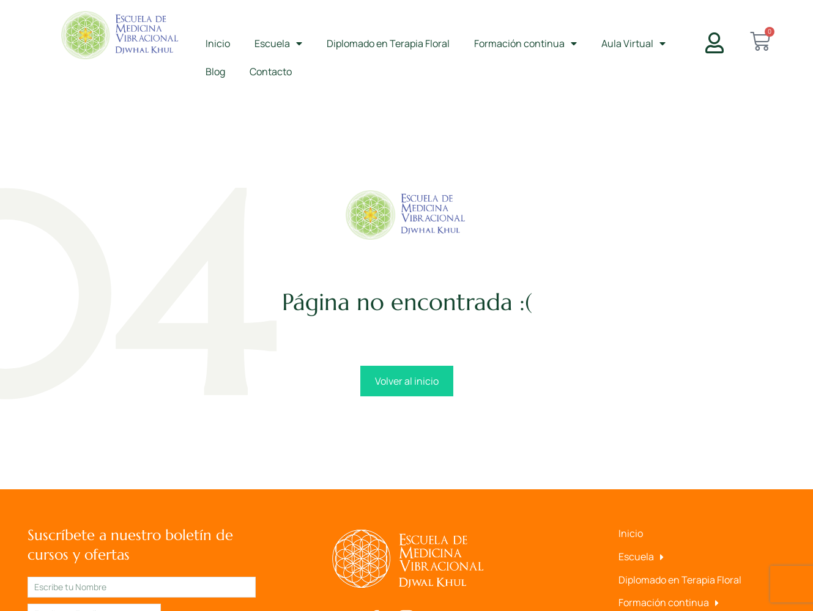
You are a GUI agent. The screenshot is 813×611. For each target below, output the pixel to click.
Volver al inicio (407, 381)
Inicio (218, 43)
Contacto (271, 71)
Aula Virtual (633, 43)
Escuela (278, 43)
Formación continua (525, 43)
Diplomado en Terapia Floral (388, 43)
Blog (215, 71)
